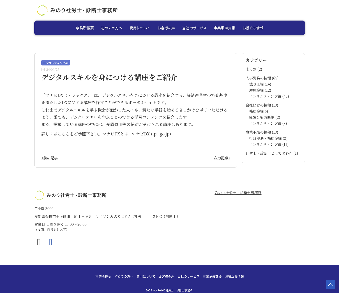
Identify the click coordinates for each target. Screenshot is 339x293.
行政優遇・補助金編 (265, 138)
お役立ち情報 (252, 27)
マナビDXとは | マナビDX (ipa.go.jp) (136, 134)
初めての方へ (111, 27)
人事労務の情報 (258, 78)
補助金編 (256, 111)
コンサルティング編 (265, 96)
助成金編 (256, 90)
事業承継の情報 (258, 132)
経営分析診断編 (261, 117)
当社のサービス (194, 27)
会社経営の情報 (258, 105)
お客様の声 (166, 27)
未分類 (251, 69)
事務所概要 (85, 27)
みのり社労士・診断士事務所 (237, 192)
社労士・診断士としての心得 (269, 153)
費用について (139, 27)
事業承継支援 (224, 27)
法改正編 (256, 84)
